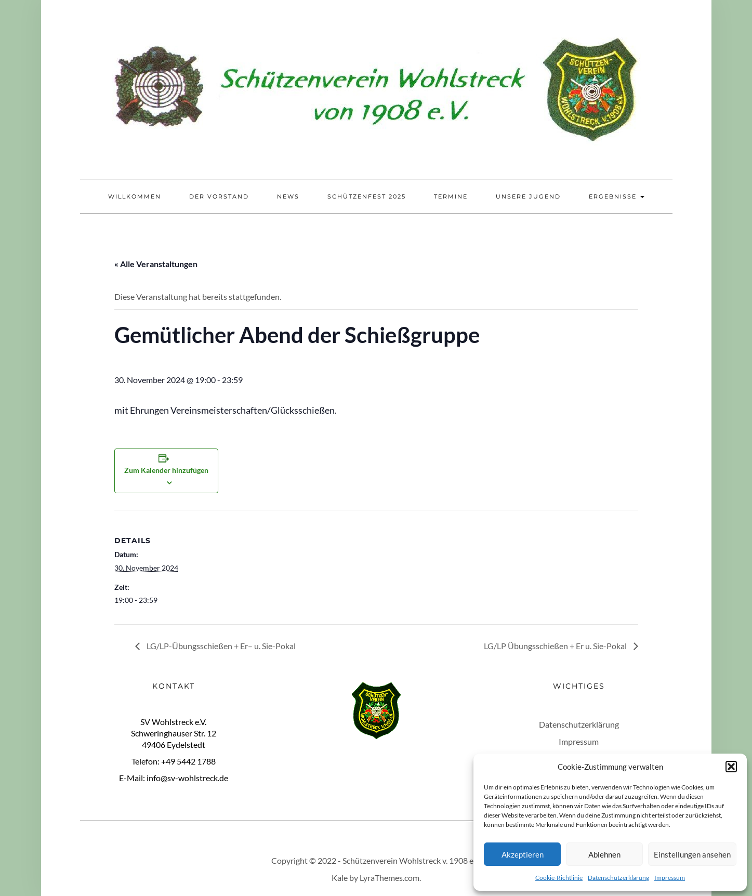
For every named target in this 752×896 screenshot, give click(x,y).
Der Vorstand (219, 196)
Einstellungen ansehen (692, 854)
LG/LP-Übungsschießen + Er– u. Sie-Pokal (220, 646)
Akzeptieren (523, 854)
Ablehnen (604, 854)
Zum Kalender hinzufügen (166, 470)
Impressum (669, 877)
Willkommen (134, 196)
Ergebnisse (616, 196)
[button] (731, 766)
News (288, 196)
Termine (451, 196)
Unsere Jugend (528, 196)
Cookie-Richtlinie (559, 877)
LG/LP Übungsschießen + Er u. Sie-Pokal (556, 646)
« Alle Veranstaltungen (155, 264)
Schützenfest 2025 (366, 196)
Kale (340, 877)
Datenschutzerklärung (618, 877)
